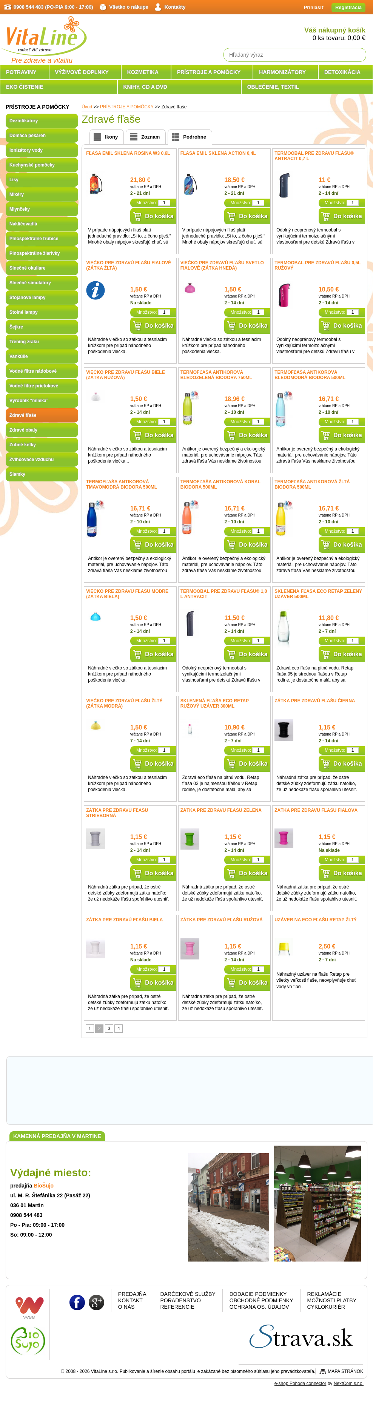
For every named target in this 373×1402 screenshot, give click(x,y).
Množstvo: (146, 202)
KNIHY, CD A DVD (145, 87)
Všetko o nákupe (128, 7)
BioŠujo (44, 1186)
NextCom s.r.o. (349, 1383)
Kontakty (175, 7)
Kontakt (130, 1300)
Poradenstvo (180, 1300)
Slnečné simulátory (30, 282)
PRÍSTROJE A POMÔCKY (209, 72)
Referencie (177, 1307)
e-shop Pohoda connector (300, 1383)
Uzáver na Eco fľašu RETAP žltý (315, 919)
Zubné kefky (22, 444)
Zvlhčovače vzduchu (31, 459)
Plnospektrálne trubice (33, 238)
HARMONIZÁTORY (282, 72)
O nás (126, 1307)
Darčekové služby (187, 1294)
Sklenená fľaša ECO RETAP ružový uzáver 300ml (214, 703)
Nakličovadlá (23, 224)
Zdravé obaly (23, 430)
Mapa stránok (345, 1371)
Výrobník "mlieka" (28, 400)
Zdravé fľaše (22, 415)
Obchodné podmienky (261, 1300)
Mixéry (16, 194)
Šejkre (16, 327)
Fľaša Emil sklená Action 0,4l (218, 153)
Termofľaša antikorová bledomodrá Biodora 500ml (309, 375)
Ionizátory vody (26, 150)
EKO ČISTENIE (24, 87)
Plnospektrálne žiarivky (34, 253)
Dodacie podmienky (258, 1294)
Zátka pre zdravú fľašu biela (124, 919)
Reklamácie (324, 1294)
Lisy (13, 179)
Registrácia (348, 7)
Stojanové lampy (27, 297)
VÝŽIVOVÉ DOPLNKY (82, 72)
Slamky (17, 474)
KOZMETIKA (143, 72)
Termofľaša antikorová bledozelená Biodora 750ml (216, 375)
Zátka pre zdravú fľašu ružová (221, 919)
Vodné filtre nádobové (33, 371)
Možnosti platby (331, 1300)
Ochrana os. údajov (259, 1307)
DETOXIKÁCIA (342, 72)
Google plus (96, 1302)
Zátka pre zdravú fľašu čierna (314, 700)
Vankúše (18, 356)
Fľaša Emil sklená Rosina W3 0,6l (128, 153)
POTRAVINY (21, 72)
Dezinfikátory (23, 120)
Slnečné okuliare (27, 268)
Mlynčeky (19, 209)
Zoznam (150, 137)
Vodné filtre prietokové (33, 386)
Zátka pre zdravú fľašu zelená (221, 810)
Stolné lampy (23, 312)
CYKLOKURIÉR (326, 1307)
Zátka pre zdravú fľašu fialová (316, 810)
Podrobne (194, 137)
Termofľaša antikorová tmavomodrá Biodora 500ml (121, 484)
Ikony (111, 137)
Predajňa (132, 1294)
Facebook (77, 1302)
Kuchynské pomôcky (32, 165)
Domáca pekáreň (27, 135)
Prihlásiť (314, 7)
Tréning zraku (24, 341)
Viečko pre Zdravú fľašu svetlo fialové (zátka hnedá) (222, 265)
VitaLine (43, 32)
